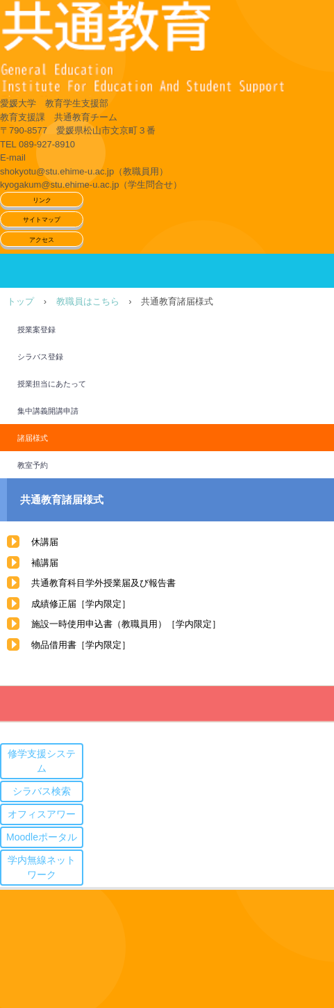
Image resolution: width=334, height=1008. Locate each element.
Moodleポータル (41, 837)
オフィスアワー (42, 814)
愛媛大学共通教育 (167, 48)
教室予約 (32, 465)
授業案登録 (36, 329)
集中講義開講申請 (47, 411)
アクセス (41, 239)
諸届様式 (32, 438)
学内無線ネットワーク (42, 867)
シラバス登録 (40, 356)
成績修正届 (53, 604)
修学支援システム (42, 761)
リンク (42, 200)
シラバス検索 (41, 791)
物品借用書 (53, 645)
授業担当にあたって (51, 384)
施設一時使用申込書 (71, 624)
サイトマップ (41, 219)
